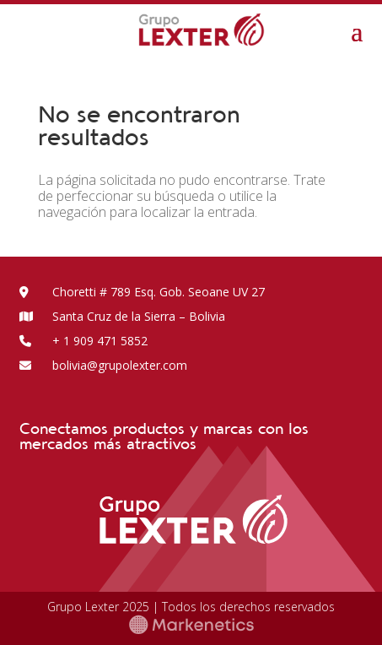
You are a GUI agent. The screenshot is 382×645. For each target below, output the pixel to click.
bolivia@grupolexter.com (103, 365)
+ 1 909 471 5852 (83, 341)
